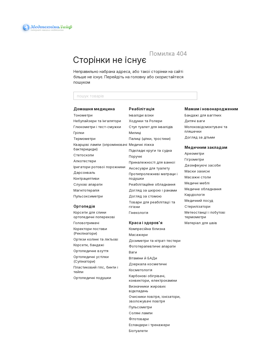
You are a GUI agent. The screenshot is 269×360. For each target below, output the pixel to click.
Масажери (138, 234)
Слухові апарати (87, 184)
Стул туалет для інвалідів (151, 127)
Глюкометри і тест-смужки (97, 127)
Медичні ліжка (141, 144)
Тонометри (83, 115)
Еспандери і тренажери (149, 325)
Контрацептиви (86, 178)
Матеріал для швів (201, 223)
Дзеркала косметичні (148, 264)
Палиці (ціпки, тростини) (150, 138)
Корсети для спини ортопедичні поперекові (94, 214)
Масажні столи (198, 177)
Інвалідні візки (141, 115)
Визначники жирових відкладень (147, 288)
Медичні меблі (197, 183)
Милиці (135, 132)
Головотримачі (86, 223)
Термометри (84, 138)
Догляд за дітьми (200, 137)
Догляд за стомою (145, 196)
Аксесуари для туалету (149, 168)
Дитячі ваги (195, 121)
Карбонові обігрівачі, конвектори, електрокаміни (153, 278)
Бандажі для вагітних (203, 115)
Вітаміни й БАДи (143, 258)
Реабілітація (141, 109)
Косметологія (140, 270)
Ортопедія (84, 206)
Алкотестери (84, 161)
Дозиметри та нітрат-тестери (154, 240)
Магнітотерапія (86, 190)
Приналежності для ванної (152, 162)
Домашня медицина (94, 109)
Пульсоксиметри (88, 196)
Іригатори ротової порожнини (99, 167)
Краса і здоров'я (145, 222)
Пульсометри (140, 307)
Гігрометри (194, 159)
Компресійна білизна (147, 229)
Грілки (78, 132)
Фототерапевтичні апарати (152, 246)
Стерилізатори (197, 206)
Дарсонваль (84, 172)
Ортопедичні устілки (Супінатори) (91, 259)
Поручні (135, 156)
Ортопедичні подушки (92, 278)
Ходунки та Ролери (145, 121)
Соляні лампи (141, 313)
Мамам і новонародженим (211, 109)
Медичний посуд (199, 200)
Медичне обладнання (203, 189)
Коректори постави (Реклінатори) (90, 231)
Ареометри (194, 153)
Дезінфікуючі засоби (203, 165)
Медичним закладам (206, 147)
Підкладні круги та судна (150, 150)
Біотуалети (138, 331)
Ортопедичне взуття (90, 251)
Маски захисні (197, 171)
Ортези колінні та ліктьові (95, 239)
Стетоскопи (83, 155)
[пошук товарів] (193, 96)
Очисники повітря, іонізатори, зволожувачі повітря (154, 298)
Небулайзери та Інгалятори (97, 121)
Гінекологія (138, 212)
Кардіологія (195, 194)
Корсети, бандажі (88, 245)
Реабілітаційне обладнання (152, 184)
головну (138, 77)
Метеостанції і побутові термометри (205, 214)
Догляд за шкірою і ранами (153, 190)
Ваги (133, 252)
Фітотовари (139, 319)
